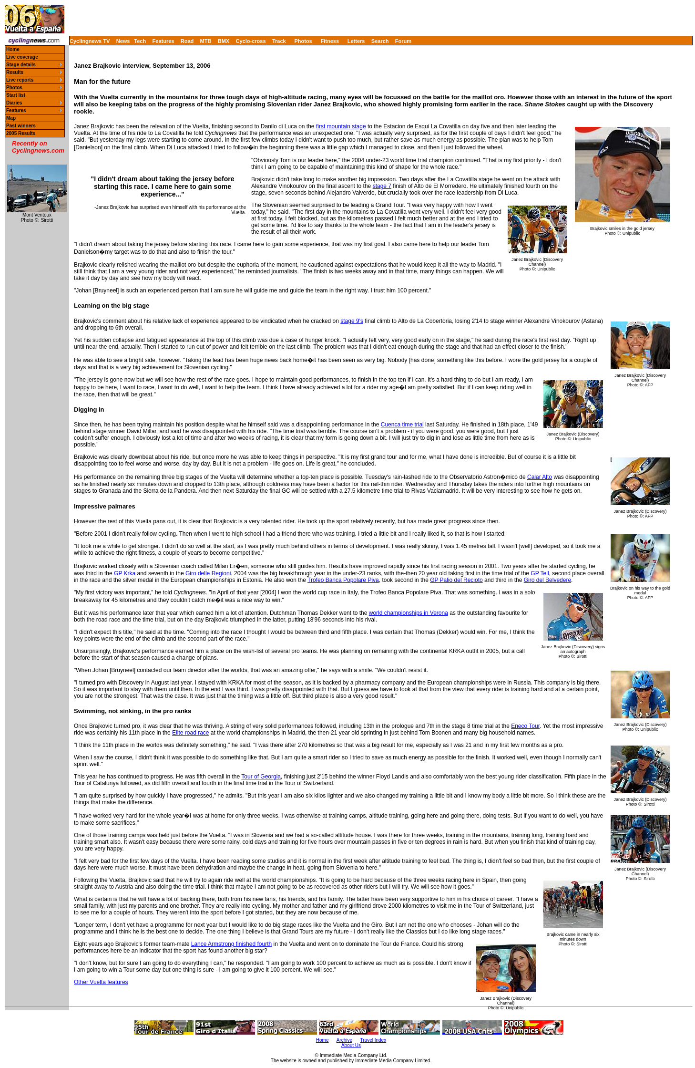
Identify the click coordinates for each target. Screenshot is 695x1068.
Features (163, 41)
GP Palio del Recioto (456, 580)
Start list (15, 95)
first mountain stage (341, 126)
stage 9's (351, 321)
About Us (351, 1045)
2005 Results (20, 133)
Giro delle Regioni (208, 573)
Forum (403, 41)
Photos (303, 41)
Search (380, 41)
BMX (223, 41)
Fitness (329, 41)
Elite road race (190, 732)
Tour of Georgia (261, 776)
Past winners (21, 125)
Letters (356, 41)
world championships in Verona (408, 613)
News (123, 41)
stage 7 (382, 186)
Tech (140, 41)
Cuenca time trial (402, 424)
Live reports (19, 80)
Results (14, 72)
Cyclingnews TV (90, 41)
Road (187, 41)
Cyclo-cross (251, 41)
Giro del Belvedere (547, 580)
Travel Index (373, 1040)
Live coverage (22, 57)
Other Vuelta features (101, 982)
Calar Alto (539, 477)
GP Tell (540, 573)
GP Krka (124, 573)
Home (13, 49)
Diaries (14, 102)
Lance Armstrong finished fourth (231, 944)
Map (11, 118)
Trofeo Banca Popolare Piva (343, 580)
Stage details (21, 64)
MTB (206, 41)
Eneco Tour (525, 726)
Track (279, 41)
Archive (344, 1040)
